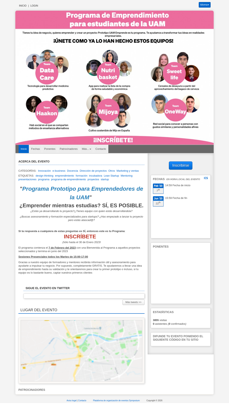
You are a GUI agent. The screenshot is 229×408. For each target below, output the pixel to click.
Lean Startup (111, 175)
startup (105, 179)
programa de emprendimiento (68, 179)
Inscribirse (180, 165)
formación (81, 175)
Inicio (23, 5)
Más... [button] (86, 148)
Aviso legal (72, 400)
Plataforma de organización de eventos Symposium (116, 400)
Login (34, 5)
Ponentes (49, 148)
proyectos (93, 179)
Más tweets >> (133, 302)
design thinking (44, 175)
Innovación (44, 170)
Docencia (72, 170)
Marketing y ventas (128, 170)
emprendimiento (64, 175)
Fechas (35, 148)
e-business (59, 170)
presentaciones (27, 179)
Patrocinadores (68, 148)
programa (43, 179)
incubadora (95, 175)
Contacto (100, 148)
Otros (111, 170)
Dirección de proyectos (93, 170)
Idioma (204, 4)
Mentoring (126, 175)
